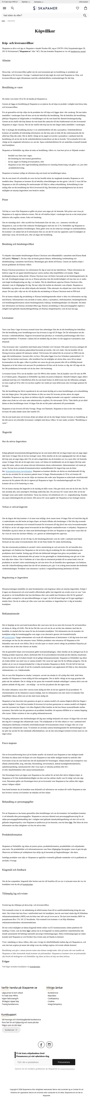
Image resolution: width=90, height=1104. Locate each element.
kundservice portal (78, 51)
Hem (3, 21)
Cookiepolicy (53, 998)
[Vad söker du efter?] (45, 15)
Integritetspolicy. (67, 1068)
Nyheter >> (26, 2)
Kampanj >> (38, 2)
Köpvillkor (52, 995)
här (39, 306)
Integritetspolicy (55, 1004)
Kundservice (53, 993)
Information (83, 2)
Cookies (51, 1001)
